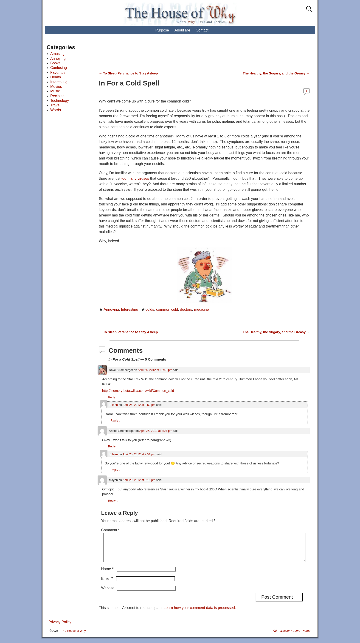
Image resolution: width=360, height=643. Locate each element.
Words (55, 110)
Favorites (57, 72)
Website (108, 593)
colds (150, 309)
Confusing (58, 68)
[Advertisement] (184, 55)
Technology (59, 100)
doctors (186, 309)
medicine (201, 309)
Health (55, 77)
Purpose (162, 30)
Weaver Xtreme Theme (295, 636)
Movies (56, 86)
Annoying (111, 309)
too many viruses (135, 178)
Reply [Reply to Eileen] (116, 420)
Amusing (57, 54)
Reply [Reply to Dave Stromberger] (113, 397)
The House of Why (73, 636)
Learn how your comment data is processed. (199, 613)
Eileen (114, 405)
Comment (111, 530)
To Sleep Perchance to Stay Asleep (128, 73)
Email (107, 584)
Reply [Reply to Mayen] (113, 500)
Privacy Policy (59, 627)
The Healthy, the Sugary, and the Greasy (276, 73)
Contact (202, 30)
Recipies (57, 96)
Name (108, 574)
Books (55, 63)
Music (55, 91)
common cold (167, 309)
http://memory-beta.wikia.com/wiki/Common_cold (138, 391)
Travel (55, 105)
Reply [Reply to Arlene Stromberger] (113, 446)
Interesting (129, 309)
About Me (182, 30)
